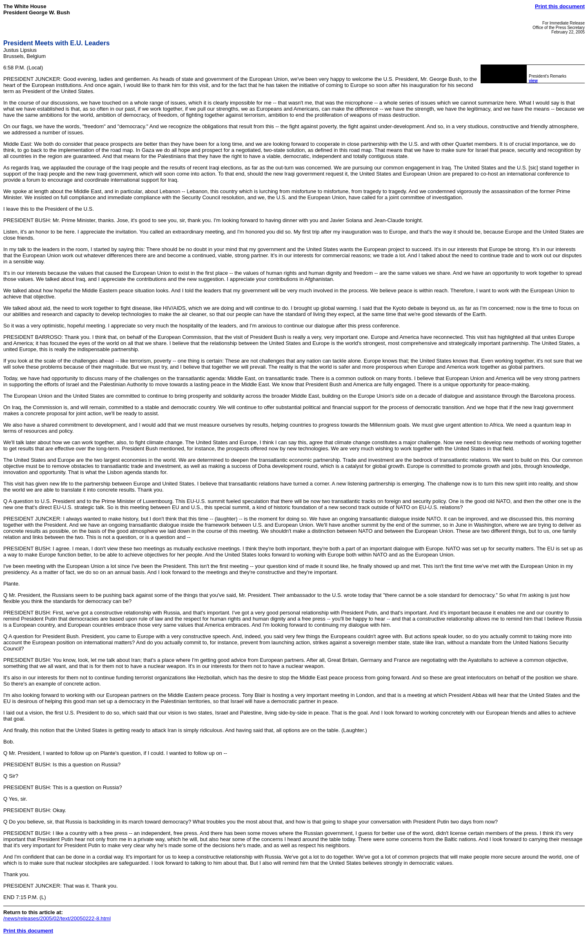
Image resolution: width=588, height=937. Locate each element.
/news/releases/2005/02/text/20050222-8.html (57, 918)
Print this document (560, 6)
